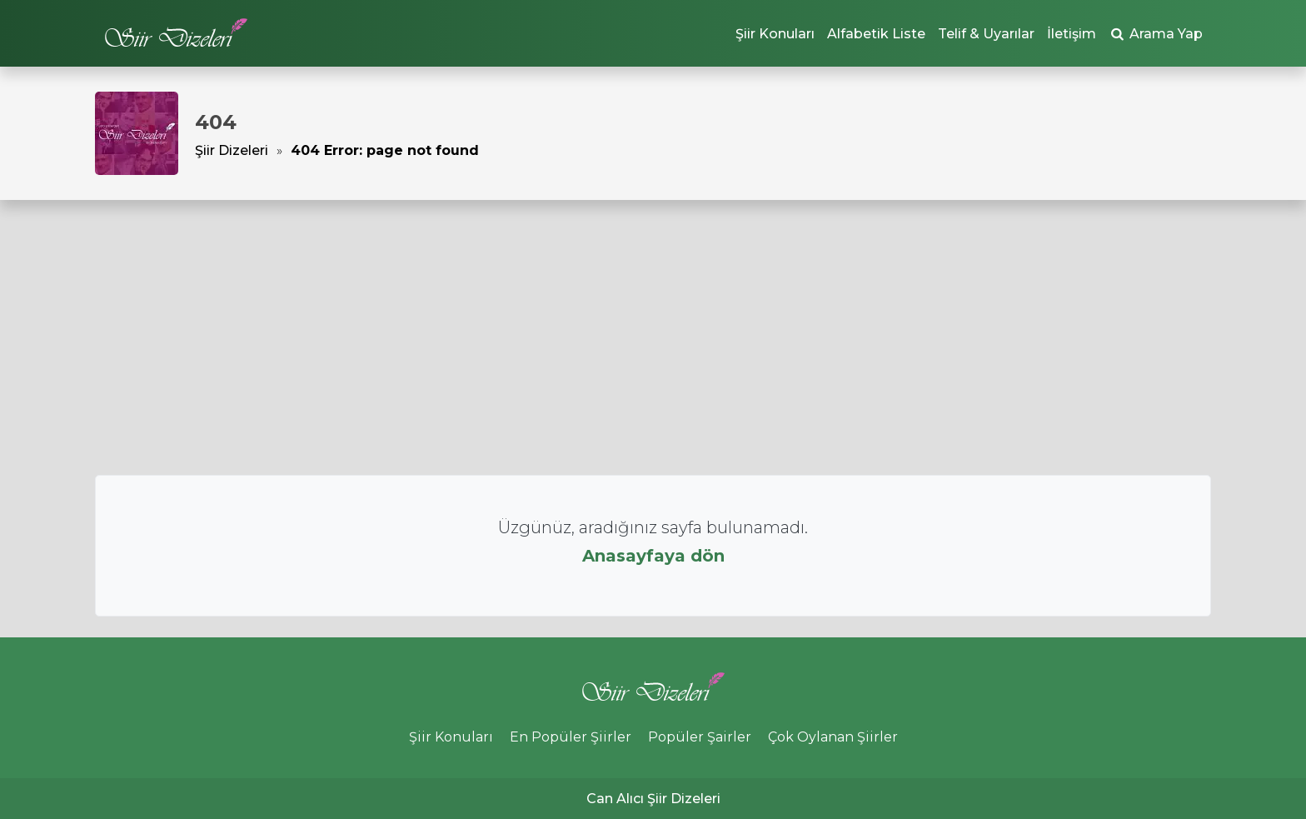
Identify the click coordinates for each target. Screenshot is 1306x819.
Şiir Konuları (775, 34)
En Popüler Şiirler (570, 737)
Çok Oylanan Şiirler (833, 737)
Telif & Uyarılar (986, 34)
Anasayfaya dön (653, 556)
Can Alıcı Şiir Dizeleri (653, 799)
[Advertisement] (653, 337)
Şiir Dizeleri (231, 150)
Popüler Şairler (699, 737)
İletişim (1071, 34)
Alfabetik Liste (876, 34)
